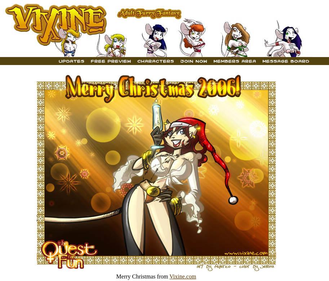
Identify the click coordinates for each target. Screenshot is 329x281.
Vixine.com (182, 276)
